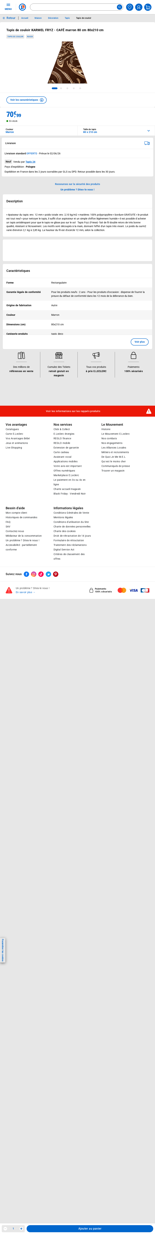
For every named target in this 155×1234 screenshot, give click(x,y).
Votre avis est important (68, 466)
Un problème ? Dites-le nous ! (22, 540)
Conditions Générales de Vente (71, 512)
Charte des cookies (65, 531)
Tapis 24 (30, 162)
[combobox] (76, 7)
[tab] (54, 88)
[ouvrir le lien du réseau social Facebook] (26, 574)
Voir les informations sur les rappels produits (73, 411)
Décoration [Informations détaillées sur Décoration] (53, 18)
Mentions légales (63, 517)
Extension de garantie (66, 447)
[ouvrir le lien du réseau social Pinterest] (55, 574)
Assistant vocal (62, 456)
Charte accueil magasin (67, 489)
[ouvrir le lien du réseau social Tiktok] (41, 574)
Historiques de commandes (21, 517)
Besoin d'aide (15, 508)
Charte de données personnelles (72, 526)
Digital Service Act (64, 549)
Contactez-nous (15, 531)
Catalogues (12, 429)
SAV (8, 526)
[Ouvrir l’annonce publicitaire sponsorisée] (77, 250)
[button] (26, 100)
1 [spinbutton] (13, 1228)
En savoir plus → (25, 592)
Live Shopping (14, 447)
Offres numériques (64, 470)
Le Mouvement (112, 424)
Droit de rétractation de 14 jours (72, 535)
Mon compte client (16, 512)
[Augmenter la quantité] (21, 1228)
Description (14, 201)
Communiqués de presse (115, 466)
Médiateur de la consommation (24, 535)
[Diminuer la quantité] (5, 1228)
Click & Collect (62, 429)
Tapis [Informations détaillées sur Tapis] (67, 18)
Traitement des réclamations (70, 545)
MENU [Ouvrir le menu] (8, 6)
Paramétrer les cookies (2, 950)
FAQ (8, 522)
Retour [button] (11, 17)
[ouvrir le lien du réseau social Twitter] (48, 574)
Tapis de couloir (15, 37)
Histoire (105, 429)
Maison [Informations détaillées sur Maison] (38, 18)
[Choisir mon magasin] (129, 7)
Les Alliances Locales (113, 447)
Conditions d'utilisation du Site (71, 522)
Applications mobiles (66, 461)
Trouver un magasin (112, 470)
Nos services (63, 424)
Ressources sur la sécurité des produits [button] (77, 184)
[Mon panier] (147, 7)
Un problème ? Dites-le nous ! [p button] (77, 189)
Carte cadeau (61, 452)
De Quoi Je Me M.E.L (113, 456)
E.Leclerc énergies (64, 433)
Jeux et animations (17, 443)
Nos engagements (111, 443)
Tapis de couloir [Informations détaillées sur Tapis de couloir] (83, 18)
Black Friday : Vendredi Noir (70, 493)
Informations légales (68, 508)
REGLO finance (62, 438)
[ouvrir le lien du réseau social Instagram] (33, 574)
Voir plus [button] (140, 341)
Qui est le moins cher (113, 461)
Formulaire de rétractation (69, 540)
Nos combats (109, 438)
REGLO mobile (62, 443)
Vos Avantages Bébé (18, 438)
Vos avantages (16, 424)
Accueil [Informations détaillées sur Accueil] (24, 18)
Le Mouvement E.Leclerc (115, 433)
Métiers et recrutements (115, 452)
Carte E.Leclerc (14, 433)
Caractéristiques (18, 271)
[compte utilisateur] (138, 7)
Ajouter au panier (90, 1228)
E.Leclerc (66, 475)
